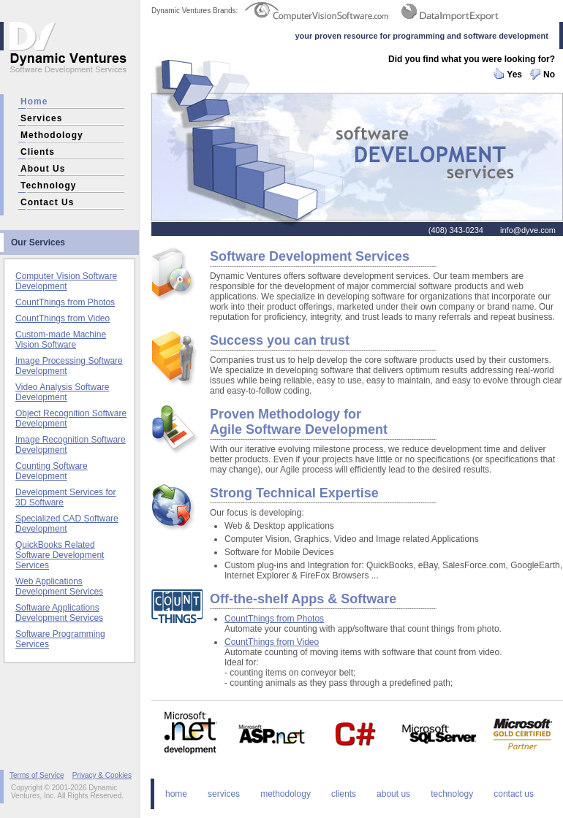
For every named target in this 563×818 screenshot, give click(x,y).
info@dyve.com (528, 230)
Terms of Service (37, 775)
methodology (51, 135)
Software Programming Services (60, 639)
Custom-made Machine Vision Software (60, 339)
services (41, 118)
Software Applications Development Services (59, 613)
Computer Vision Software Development (66, 281)
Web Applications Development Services (59, 586)
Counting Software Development (51, 471)
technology (48, 185)
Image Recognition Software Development (70, 445)
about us (42, 169)
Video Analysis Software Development (62, 392)
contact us (47, 202)
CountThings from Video (62, 318)
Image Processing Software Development (69, 366)
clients (37, 152)
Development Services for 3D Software (65, 497)
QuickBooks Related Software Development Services (59, 555)
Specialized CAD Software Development (66, 523)
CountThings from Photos (65, 302)
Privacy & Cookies (102, 775)
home (34, 101)
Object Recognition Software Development (70, 418)
